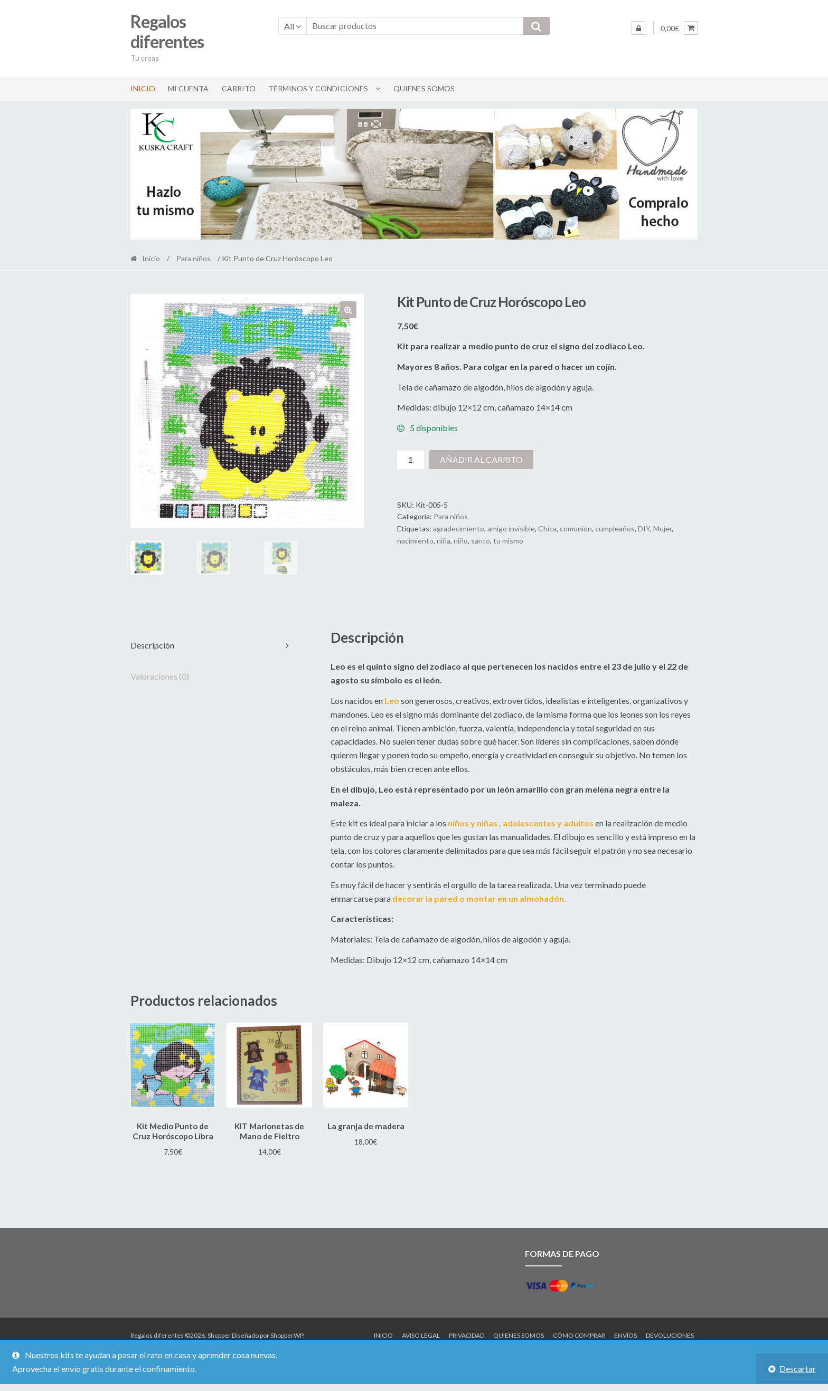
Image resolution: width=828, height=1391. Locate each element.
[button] (348, 309)
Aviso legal (421, 1333)
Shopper (219, 1333)
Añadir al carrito (481, 459)
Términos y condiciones (318, 88)
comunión (576, 528)
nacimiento (415, 540)
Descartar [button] (797, 1369)
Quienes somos (424, 88)
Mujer (662, 528)
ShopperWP (286, 1333)
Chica (547, 528)
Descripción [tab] (152, 645)
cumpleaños (615, 528)
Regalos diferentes (167, 31)
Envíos (625, 1333)
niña (443, 540)
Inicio (142, 88)
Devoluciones (670, 1333)
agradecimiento (458, 528)
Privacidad (466, 1333)
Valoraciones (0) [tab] (159, 676)
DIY (644, 528)
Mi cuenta (188, 88)
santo (480, 540)
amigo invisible (511, 528)
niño (461, 540)
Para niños (193, 258)
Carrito (239, 88)
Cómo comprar (579, 1333)
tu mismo (508, 540)
